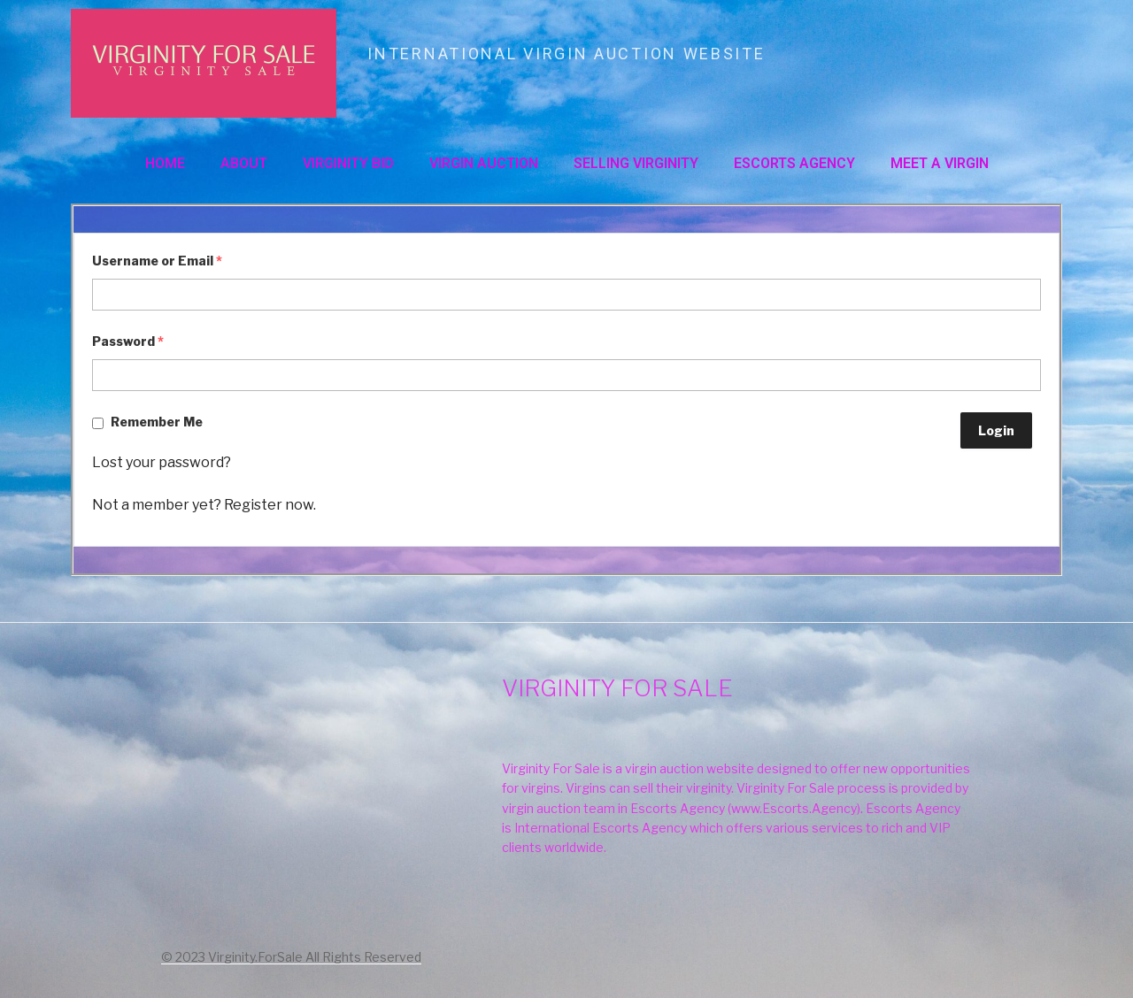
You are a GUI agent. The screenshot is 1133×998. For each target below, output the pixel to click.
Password (128, 341)
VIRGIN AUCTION (483, 163)
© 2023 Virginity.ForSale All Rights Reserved (291, 956)
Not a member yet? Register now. (204, 504)
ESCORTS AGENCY (794, 163)
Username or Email (157, 260)
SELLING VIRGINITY (636, 163)
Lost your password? (161, 462)
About (243, 163)
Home (165, 163)
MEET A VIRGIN (939, 163)
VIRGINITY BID (348, 163)
